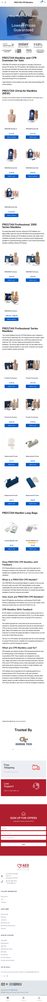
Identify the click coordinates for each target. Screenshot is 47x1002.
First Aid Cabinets (6, 957)
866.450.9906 (9, 881)
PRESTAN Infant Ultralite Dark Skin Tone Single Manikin (33, 129)
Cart (2, 899)
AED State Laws (5, 922)
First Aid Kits (4, 954)
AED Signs (4, 952)
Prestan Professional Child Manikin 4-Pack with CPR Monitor (33, 378)
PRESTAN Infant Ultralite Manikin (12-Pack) (11, 207)
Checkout (3, 902)
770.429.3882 (9, 883)
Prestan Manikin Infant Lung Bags (33, 540)
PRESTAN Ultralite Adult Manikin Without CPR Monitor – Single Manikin (11, 129)
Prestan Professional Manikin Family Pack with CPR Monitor (33, 417)
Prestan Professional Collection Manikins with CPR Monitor (11, 417)
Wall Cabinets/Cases (6, 949)
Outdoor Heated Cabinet (7, 960)
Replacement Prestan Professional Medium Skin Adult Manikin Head (11, 456)
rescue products (21, 721)
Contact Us (4, 920)
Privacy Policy (16, 992)
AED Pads (3, 946)
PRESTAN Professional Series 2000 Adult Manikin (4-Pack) (11, 311)
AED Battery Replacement (8, 925)
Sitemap (3, 928)
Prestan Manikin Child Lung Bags (11, 540)
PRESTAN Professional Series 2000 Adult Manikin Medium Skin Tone (11, 272)
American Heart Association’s (31, 573)
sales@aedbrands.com (32, 972)
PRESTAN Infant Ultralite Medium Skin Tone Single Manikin (11, 168)
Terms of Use (24, 992)
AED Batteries (5, 943)
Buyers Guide (4, 914)
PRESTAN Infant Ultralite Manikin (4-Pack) (33, 168)
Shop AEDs (4, 940)
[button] (41, 2)
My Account (4, 896)
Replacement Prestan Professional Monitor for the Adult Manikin (33, 456)
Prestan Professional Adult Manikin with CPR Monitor (11, 378)
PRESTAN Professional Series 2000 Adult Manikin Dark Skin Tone (33, 272)
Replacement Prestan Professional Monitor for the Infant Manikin (33, 495)
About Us (3, 917)
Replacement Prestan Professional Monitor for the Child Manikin (11, 495)
